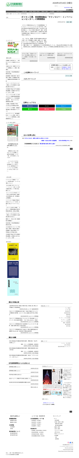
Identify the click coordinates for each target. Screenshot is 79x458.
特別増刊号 (35, 309)
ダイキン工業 (69, 75)
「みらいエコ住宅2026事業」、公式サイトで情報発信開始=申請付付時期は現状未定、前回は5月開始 (13, 209)
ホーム (17, 11)
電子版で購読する (66, 68)
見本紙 (11, 428)
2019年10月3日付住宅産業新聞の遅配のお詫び (20, 382)
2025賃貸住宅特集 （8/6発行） (37, 434)
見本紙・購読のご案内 (34, 11)
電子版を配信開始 (58, 425)
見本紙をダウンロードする (48, 402)
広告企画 (68, 316)
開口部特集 (67, 324)
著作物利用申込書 (13, 435)
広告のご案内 (57, 428)
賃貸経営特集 (67, 313)
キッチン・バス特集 (65, 319)
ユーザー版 (30, 309)
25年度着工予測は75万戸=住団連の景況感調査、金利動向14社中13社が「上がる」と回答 (13, 90)
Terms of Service (68, 451)
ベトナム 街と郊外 (65, 343)
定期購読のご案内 (66, 67)
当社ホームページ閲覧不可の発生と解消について (20, 378)
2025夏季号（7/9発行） (36, 425)
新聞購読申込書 (13, 420)
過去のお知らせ (34, 387)
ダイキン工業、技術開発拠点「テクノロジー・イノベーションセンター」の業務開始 (33, 13)
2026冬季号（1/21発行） (36, 422)
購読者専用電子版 (68, 7)
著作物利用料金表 (13, 433)
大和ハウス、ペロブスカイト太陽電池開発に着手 (64, 54)
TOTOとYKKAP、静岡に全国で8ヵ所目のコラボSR (36, 138)
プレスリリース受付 (59, 430)
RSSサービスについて (59, 433)
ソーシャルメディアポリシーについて (66, 446)
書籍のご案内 (45, 11)
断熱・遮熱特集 (66, 322)
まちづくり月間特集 (33, 316)
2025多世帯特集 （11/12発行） (37, 432)
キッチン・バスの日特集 (64, 317)
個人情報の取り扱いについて (68, 444)
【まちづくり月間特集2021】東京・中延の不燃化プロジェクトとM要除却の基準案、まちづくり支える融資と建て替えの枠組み (23, 313)
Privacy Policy (60, 451)
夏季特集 (68, 314)
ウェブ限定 (67, 308)
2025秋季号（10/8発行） (36, 424)
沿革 (56, 437)
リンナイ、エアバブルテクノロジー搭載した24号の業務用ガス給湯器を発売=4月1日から (13, 84)
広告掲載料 (12, 426)
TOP (71, 148)
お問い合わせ (60, 11)
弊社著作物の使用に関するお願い (47, 143)
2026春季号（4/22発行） (36, 420)
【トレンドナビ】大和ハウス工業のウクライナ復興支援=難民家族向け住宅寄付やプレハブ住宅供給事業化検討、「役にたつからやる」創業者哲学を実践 (13, 98)
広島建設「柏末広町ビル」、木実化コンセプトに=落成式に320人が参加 (13, 62)
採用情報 (57, 438)
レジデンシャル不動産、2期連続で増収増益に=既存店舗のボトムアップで (13, 109)
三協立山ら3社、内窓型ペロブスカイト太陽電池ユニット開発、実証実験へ (13, 67)
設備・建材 (9, 13)
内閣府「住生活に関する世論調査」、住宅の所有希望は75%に (55, 140)
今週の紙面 (24, 11)
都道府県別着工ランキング (64, 346)
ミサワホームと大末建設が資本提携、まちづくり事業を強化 (47, 54)
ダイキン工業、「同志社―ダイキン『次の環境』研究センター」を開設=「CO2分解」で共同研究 (29, 56)
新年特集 (68, 326)
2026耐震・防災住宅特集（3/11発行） (39, 430)
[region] (60, 33)
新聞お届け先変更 (58, 423)
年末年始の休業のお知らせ (15, 374)
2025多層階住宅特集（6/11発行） (38, 435)
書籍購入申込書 (13, 422)
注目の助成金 (35, 345)
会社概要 (52, 11)
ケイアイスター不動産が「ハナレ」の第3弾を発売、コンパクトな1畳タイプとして (13, 181)
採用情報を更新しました (14, 366)
